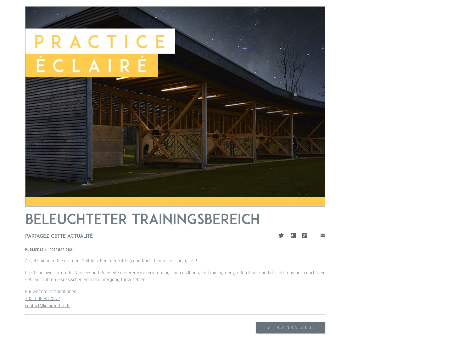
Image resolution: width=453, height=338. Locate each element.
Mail (323, 235)
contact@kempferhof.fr (47, 306)
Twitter (281, 235)
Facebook (293, 235)
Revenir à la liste (291, 327)
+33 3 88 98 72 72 (42, 299)
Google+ (304, 235)
